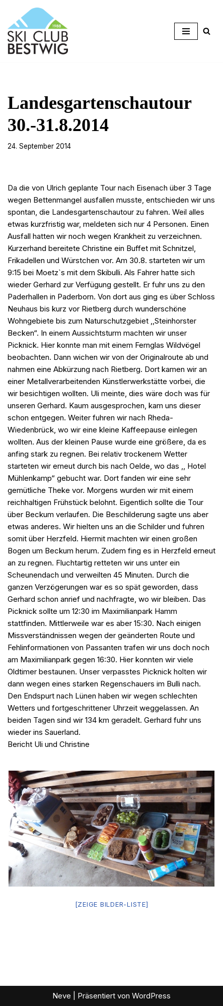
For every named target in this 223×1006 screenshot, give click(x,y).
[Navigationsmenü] (186, 31)
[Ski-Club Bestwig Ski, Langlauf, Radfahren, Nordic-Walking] (38, 31)
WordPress (151, 995)
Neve (61, 995)
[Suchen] (206, 31)
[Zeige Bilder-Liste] (111, 904)
